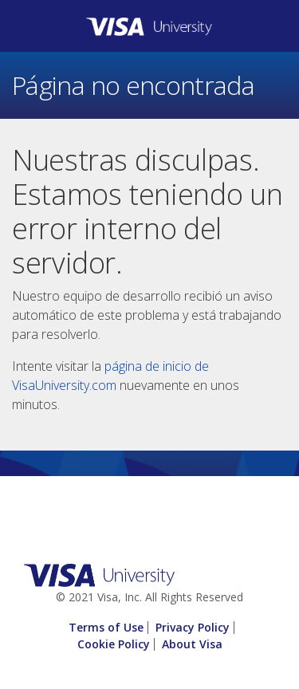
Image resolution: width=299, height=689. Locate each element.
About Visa (192, 644)
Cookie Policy (113, 644)
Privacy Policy (192, 627)
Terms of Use (106, 627)
